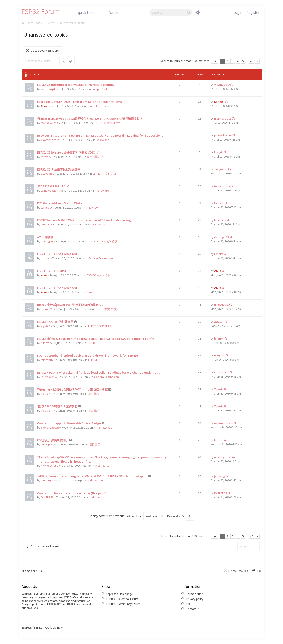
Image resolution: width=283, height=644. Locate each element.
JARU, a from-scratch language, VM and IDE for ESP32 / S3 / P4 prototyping (92, 476)
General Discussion (98, 106)
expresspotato (50, 427)
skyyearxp (47, 174)
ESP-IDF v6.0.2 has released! (57, 254)
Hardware (102, 190)
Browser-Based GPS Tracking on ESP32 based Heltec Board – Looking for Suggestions (100, 135)
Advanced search (70, 61)
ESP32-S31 (104, 465)
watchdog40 (48, 89)
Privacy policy (194, 599)
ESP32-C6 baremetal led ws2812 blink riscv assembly (75, 85)
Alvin (44, 275)
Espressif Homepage (119, 594)
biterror (46, 343)
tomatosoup (48, 190)
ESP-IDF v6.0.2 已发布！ (53, 271)
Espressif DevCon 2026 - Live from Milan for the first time (80, 102)
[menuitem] (253, 12)
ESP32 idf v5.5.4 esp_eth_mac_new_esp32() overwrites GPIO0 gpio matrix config (95, 339)
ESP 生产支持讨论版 (100, 326)
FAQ (188, 604)
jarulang (46, 480)
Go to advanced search (45, 50)
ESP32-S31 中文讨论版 (107, 123)
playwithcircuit (50, 140)
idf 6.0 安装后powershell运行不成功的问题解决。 (70, 305)
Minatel (46, 106)
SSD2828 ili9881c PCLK (53, 186)
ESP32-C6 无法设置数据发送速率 (58, 169)
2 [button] (227, 61)
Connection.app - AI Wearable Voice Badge (69, 423)
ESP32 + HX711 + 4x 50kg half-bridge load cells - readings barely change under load (98, 372)
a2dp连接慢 (45, 237)
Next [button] (257, 61)
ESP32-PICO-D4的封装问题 (55, 322)
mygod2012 (48, 309)
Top (259, 570)
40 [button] (251, 61)
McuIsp (45, 444)
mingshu (46, 360)
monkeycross (49, 123)
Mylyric (45, 157)
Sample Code (99, 89)
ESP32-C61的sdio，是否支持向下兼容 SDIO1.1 (68, 152)
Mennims (47, 224)
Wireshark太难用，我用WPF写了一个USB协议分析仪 (72, 389)
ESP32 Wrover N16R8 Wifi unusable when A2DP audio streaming (84, 220)
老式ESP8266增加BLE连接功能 (57, 406)
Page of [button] (214, 61)
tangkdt (46, 207)
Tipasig (45, 394)
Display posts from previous (115, 516)
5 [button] (243, 61)
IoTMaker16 (48, 377)
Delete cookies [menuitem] (238, 570)
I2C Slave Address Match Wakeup (61, 203)
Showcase (102, 140)
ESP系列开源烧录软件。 (53, 440)
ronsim (45, 258)
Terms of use (194, 594)
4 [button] (238, 61)
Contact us (193, 609)
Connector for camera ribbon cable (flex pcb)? (71, 493)
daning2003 (48, 241)
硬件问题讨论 (95, 157)
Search (63, 61)
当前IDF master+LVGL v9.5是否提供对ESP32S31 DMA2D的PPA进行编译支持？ (90, 119)
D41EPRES (47, 497)
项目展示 (93, 394)
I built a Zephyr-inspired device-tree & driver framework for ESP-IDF (87, 356)
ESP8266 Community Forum (123, 604)
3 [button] (232, 61)
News (90, 292)
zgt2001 (46, 326)
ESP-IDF (93, 207)
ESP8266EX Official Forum (122, 599)
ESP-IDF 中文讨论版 (104, 174)
